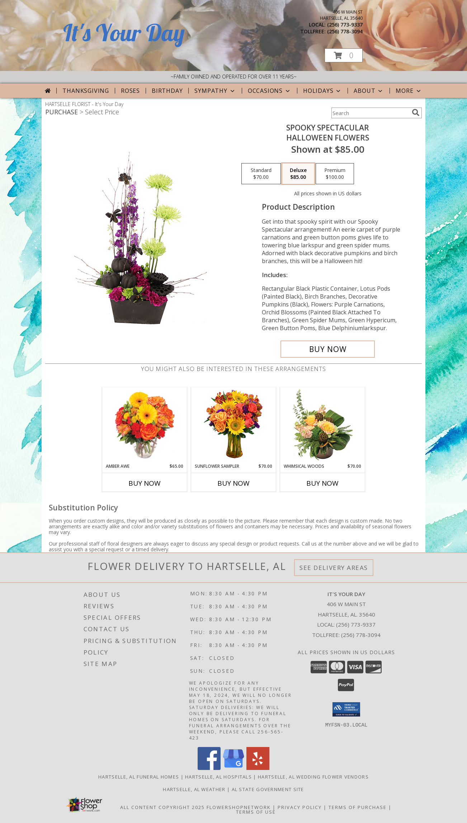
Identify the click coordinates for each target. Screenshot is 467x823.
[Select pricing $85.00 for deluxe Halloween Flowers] (298, 173)
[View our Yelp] (257, 768)
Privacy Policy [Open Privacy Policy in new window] (300, 807)
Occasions (269, 91)
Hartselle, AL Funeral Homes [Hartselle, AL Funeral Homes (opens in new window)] (138, 777)
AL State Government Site (268, 789)
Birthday (167, 91)
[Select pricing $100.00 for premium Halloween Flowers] (335, 173)
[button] (344, 55)
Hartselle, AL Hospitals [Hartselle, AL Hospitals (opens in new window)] (218, 777)
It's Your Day (124, 32)
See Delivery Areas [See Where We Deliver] (333, 567)
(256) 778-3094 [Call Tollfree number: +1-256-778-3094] (361, 634)
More (409, 91)
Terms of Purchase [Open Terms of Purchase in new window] (358, 807)
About (369, 91)
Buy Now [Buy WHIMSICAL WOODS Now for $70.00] (322, 483)
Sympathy (215, 91)
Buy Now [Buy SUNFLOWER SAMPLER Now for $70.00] (233, 483)
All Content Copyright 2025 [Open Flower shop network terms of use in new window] (162, 807)
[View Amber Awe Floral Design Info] (145, 425)
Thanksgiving (85, 91)
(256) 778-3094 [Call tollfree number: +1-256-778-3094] (345, 31)
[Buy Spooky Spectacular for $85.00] (327, 349)
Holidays (322, 91)
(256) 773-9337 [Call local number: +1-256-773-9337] (345, 24)
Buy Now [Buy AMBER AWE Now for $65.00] (144, 483)
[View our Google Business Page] (233, 768)
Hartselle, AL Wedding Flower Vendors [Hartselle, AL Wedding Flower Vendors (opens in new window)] (313, 777)
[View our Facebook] (209, 768)
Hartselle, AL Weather (194, 789)
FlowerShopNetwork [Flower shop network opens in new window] (239, 807)
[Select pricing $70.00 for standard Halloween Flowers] (261, 173)
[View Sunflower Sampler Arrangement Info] (234, 425)
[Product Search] (370, 113)
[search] (415, 112)
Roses (130, 91)
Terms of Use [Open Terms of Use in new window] (256, 812)
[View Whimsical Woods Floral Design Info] (323, 425)
